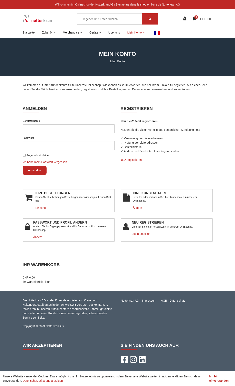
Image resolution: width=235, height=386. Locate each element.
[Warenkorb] (194, 19)
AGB (164, 300)
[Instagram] (133, 359)
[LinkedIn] (142, 359)
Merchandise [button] (72, 32)
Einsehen (41, 207)
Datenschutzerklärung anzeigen (43, 380)
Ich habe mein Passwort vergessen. (45, 162)
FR (157, 32)
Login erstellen (141, 233)
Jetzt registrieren (131, 159)
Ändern (137, 207)
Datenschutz (177, 300)
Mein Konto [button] (136, 32)
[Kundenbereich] (185, 19)
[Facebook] (124, 359)
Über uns (114, 32)
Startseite (29, 32)
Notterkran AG (130, 300)
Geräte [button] (95, 32)
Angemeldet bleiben (38, 155)
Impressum (149, 300)
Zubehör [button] (49, 32)
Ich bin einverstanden (219, 378)
